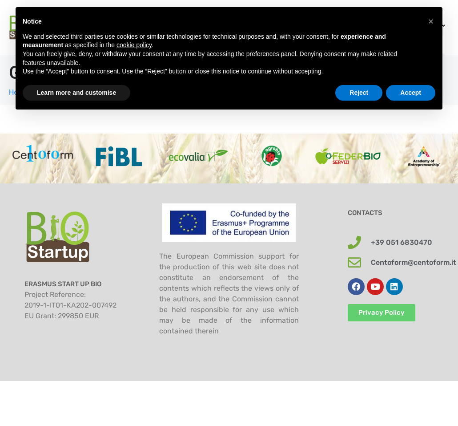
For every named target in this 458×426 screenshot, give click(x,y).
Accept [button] (410, 92)
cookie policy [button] (134, 45)
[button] (431, 21)
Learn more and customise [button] (76, 92)
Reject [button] (359, 92)
